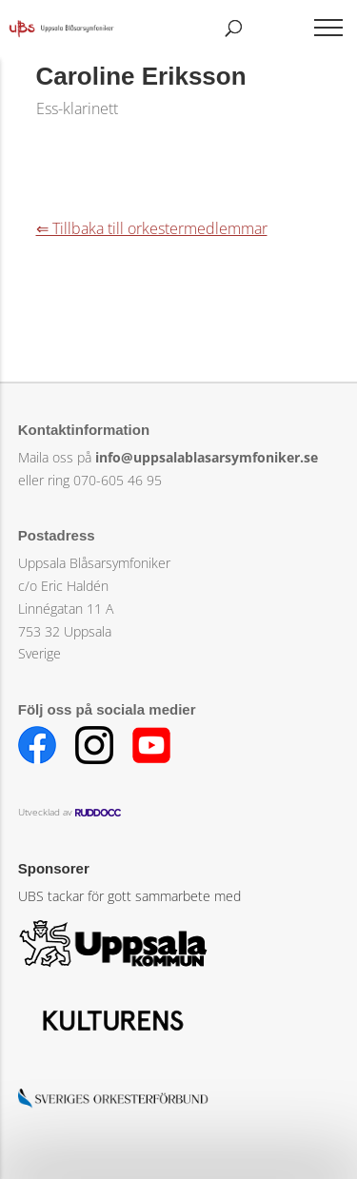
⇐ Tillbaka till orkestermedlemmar (152, 228)
